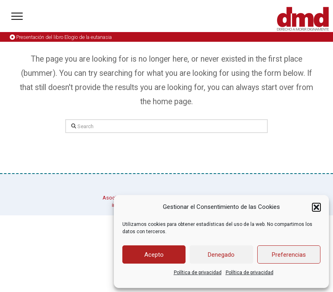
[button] (316, 207)
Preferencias (289, 254)
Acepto (154, 254)
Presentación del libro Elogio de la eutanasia (64, 37)
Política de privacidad (198, 272)
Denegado (221, 254)
